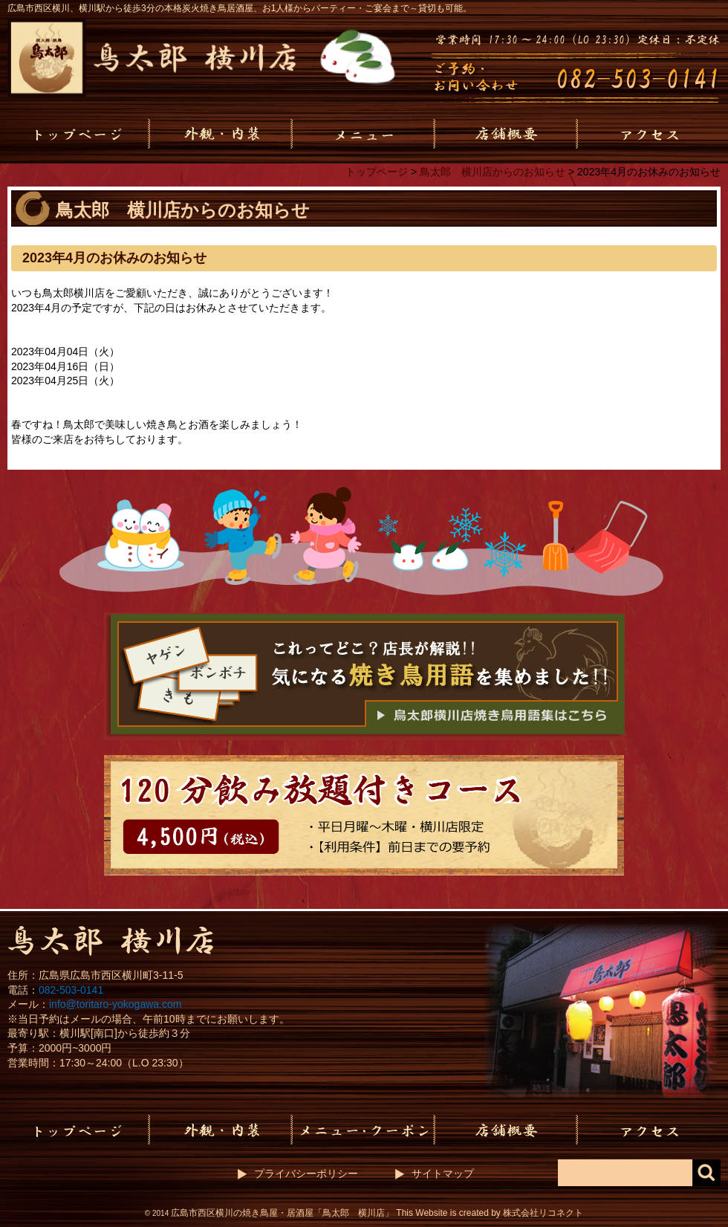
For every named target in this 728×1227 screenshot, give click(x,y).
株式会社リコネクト (543, 1213)
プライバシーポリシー (306, 1173)
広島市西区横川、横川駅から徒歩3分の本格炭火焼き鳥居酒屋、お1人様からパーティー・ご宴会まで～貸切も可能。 (239, 8)
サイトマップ (443, 1173)
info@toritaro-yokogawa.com (115, 1004)
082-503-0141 (71, 990)
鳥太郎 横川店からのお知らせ (492, 172)
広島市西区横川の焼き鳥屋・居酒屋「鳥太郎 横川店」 (282, 1213)
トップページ (376, 172)
